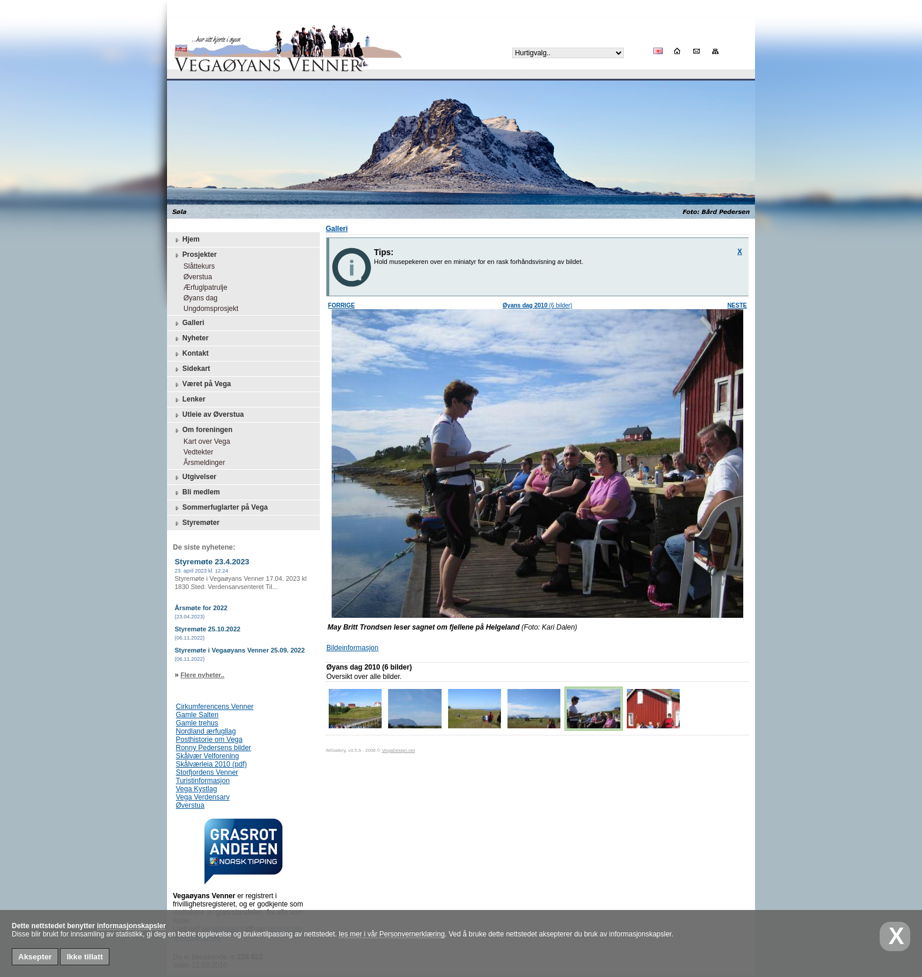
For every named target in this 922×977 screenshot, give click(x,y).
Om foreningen (202, 430)
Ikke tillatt (84, 956)
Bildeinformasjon (352, 648)
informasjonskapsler (131, 926)
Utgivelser (194, 477)
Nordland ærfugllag (206, 731)
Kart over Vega (204, 441)
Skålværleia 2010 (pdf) (211, 764)
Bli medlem (196, 492)
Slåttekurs (196, 266)
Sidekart (191, 369)
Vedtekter (195, 452)
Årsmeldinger (201, 463)
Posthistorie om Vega (209, 739)
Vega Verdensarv (202, 797)
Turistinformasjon (203, 781)
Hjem (186, 240)
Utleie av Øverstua (208, 415)
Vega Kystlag (196, 789)
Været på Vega (202, 384)
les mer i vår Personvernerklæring (392, 934)
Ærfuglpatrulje (203, 287)
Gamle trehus (197, 723)
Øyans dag (198, 298)
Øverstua (195, 277)
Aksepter (35, 956)
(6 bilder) (537, 305)
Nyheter (191, 338)
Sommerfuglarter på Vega (220, 508)
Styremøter (196, 523)
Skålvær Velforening (207, 756)
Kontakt (191, 354)
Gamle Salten (197, 715)
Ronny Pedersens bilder (213, 748)
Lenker (189, 399)
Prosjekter (195, 255)
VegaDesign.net (398, 750)
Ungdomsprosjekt (208, 309)
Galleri (188, 323)
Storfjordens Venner (207, 772)
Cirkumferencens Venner (214, 706)
